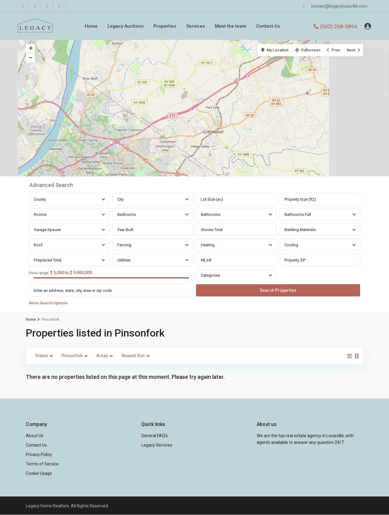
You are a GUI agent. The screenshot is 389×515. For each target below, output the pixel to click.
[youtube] (47, 6)
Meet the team (230, 26)
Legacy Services (156, 445)
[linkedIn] (35, 6)
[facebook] (23, 6)
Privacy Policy (39, 454)
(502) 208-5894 (338, 26)
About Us (34, 435)
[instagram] (59, 6)
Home (91, 26)
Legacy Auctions (125, 26)
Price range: (39, 273)
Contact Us (268, 26)
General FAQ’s (154, 435)
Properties (164, 26)
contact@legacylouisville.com (339, 6)
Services (195, 26)
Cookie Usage (39, 473)
